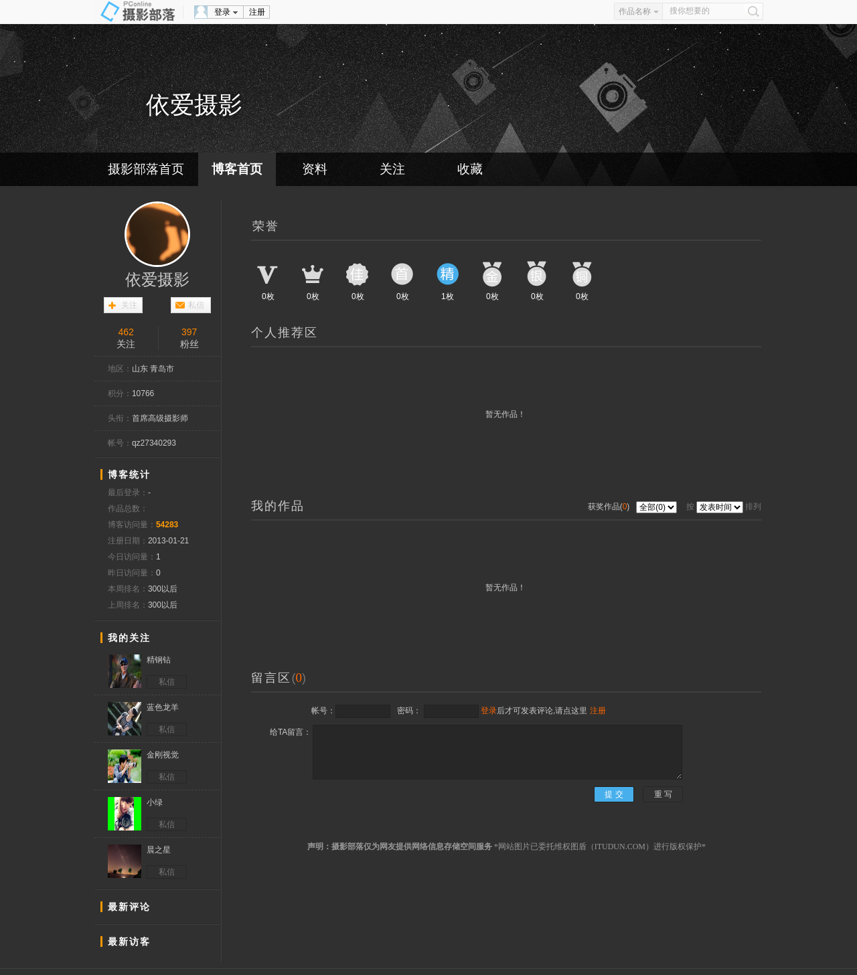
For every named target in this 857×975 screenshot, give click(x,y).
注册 (257, 12)
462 (126, 332)
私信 (196, 305)
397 (189, 332)
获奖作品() (610, 506)
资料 (314, 169)
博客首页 (237, 169)
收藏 (470, 169)
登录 (222, 12)
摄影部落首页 (146, 169)
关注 (392, 169)
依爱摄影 (157, 279)
